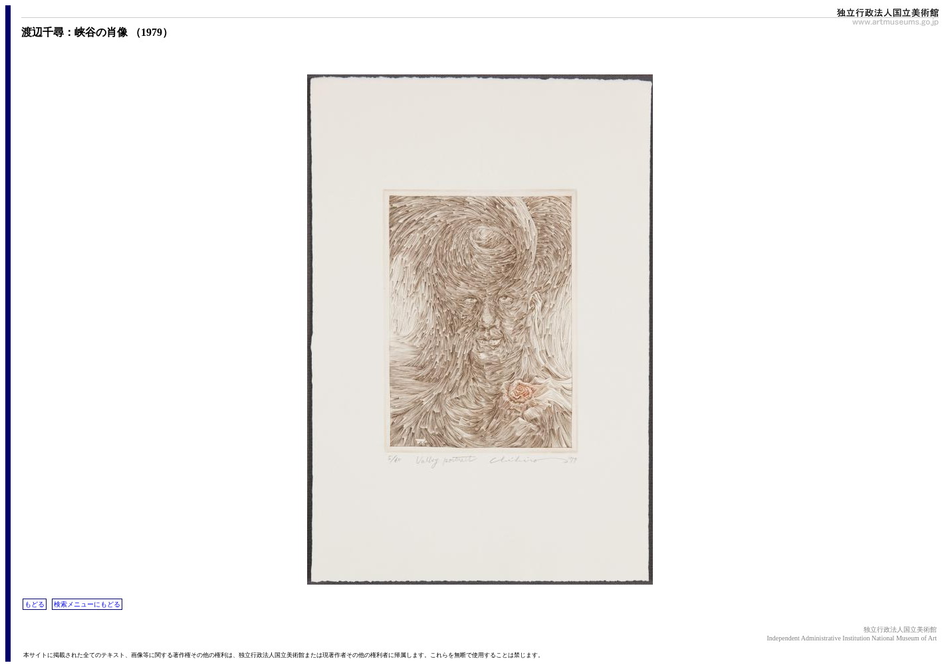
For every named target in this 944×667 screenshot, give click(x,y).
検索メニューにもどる (87, 604)
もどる (35, 604)
